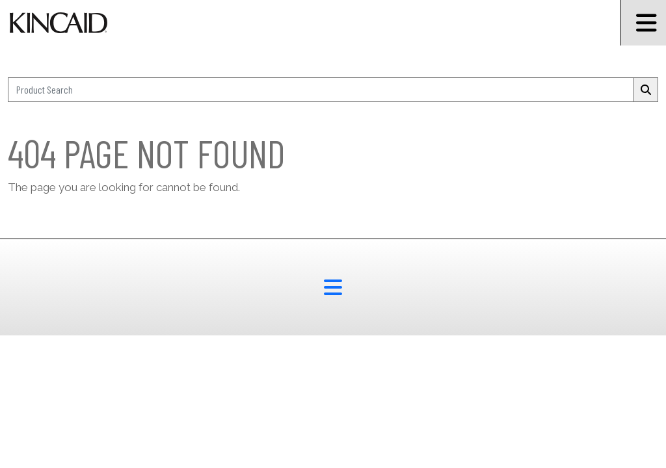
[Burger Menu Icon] (643, 23)
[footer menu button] (333, 287)
